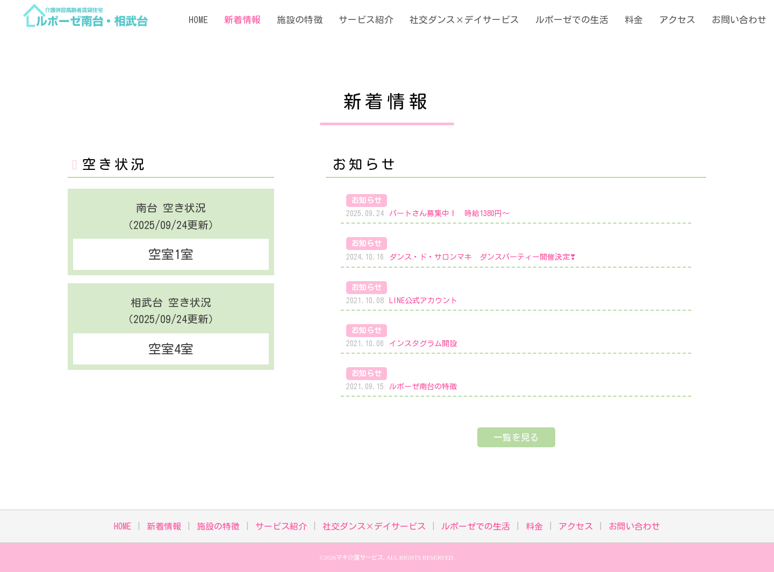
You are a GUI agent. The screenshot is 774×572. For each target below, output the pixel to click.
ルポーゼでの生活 (571, 19)
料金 (634, 19)
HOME (198, 19)
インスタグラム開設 (423, 343)
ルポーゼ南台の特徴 (423, 386)
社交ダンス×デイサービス (464, 19)
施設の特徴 (299, 19)
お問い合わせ (739, 19)
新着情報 (242, 19)
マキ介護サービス (359, 557)
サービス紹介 (366, 19)
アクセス (677, 19)
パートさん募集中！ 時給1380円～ (449, 213)
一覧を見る (516, 437)
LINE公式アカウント (423, 300)
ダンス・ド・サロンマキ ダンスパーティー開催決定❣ (482, 257)
